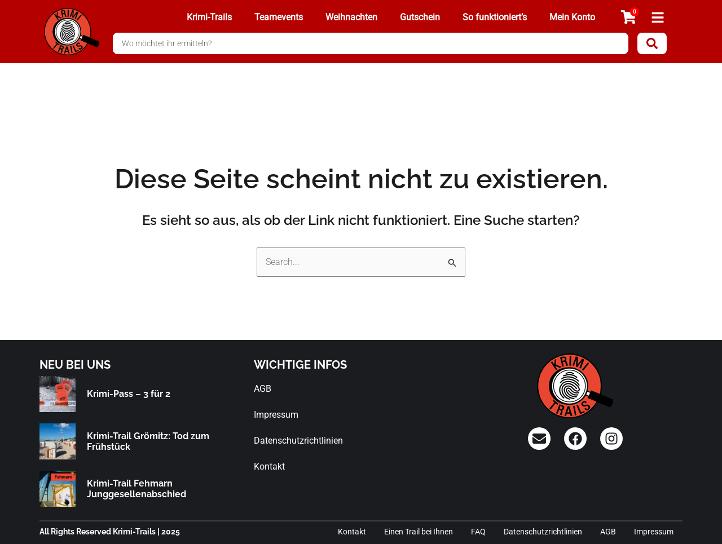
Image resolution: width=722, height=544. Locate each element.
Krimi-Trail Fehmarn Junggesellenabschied (136, 488)
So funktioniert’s (495, 17)
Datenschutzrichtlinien (298, 440)
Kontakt (269, 466)
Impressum (276, 414)
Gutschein (420, 17)
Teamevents (278, 17)
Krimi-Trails (209, 17)
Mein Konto (572, 17)
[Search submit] (652, 43)
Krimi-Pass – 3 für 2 (128, 393)
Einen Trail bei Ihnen (418, 531)
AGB (262, 388)
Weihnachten (351, 17)
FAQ (478, 531)
